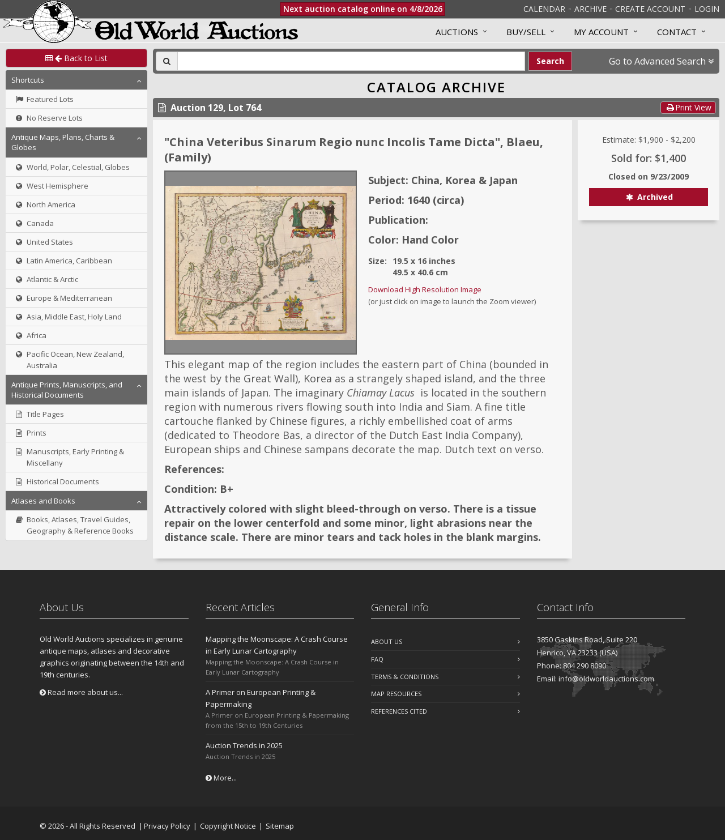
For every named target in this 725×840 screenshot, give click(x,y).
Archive (590, 8)
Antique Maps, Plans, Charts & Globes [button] (62, 142)
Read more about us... (81, 692)
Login (706, 8)
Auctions (457, 31)
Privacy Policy (167, 826)
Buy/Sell (525, 31)
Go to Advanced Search (661, 61)
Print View (688, 107)
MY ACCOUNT (601, 31)
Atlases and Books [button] (43, 501)
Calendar (544, 8)
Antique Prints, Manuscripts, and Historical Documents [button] (66, 390)
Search (550, 61)
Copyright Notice (228, 826)
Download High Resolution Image (424, 289)
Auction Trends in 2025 (244, 745)
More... (221, 778)
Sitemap (280, 826)
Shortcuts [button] (27, 80)
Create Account (650, 8)
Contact (677, 31)
